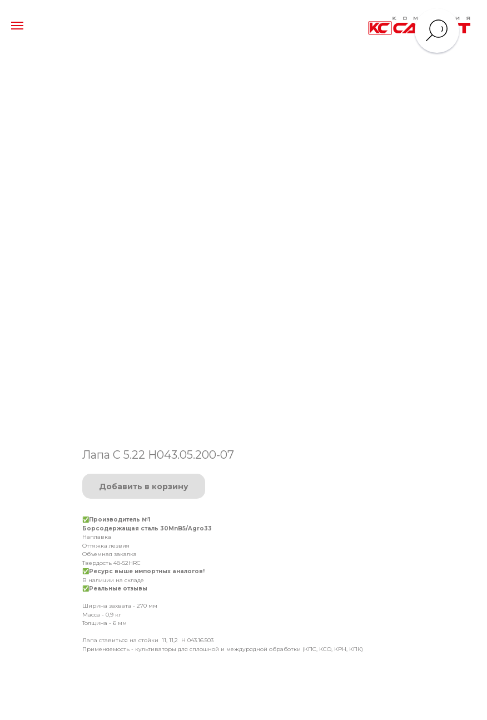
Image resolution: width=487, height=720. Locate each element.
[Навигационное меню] (17, 25)
